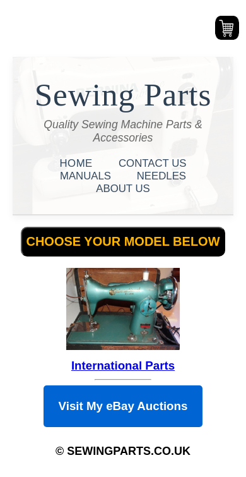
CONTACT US (153, 163)
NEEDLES (161, 176)
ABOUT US (122, 189)
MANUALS (87, 176)
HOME (77, 163)
